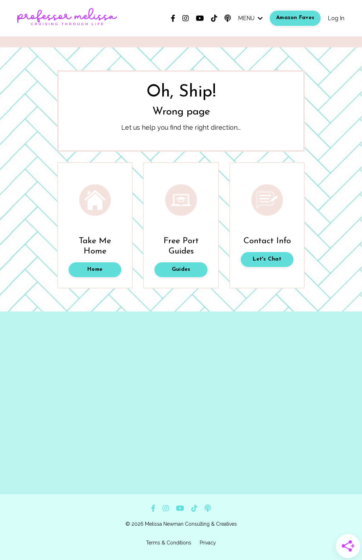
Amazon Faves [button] (295, 18)
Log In (336, 18)
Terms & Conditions (168, 543)
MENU (250, 18)
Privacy (208, 543)
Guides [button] (181, 269)
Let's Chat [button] (267, 259)
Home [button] (95, 269)
